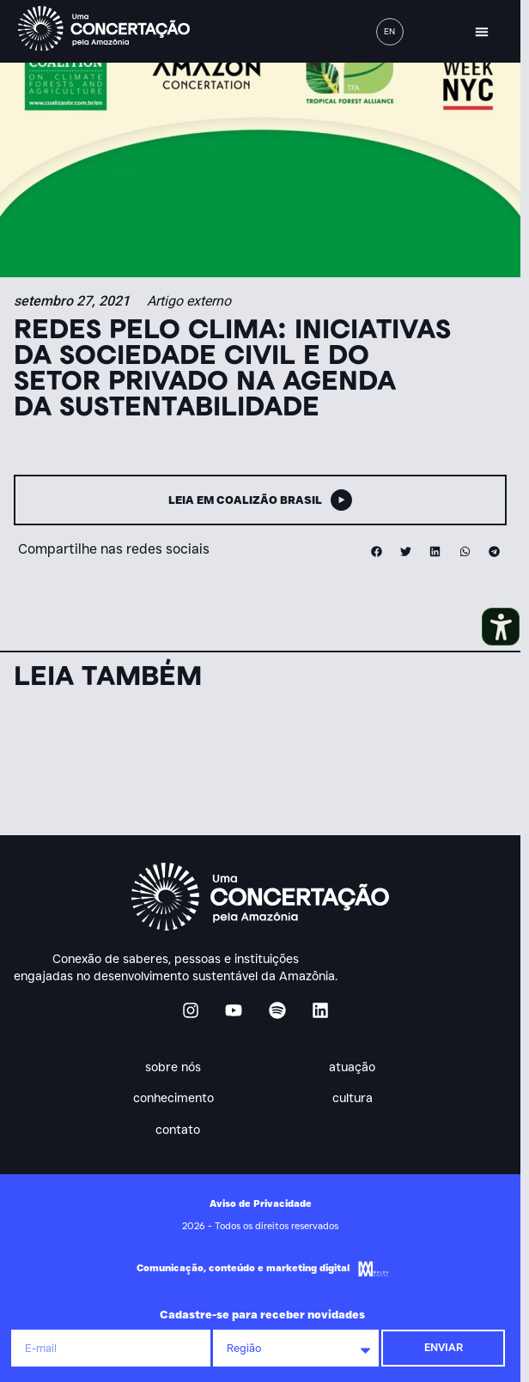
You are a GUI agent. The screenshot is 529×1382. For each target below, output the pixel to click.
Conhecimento (177, 1098)
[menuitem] (390, 31)
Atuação (356, 1067)
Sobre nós (177, 1067)
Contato (177, 1129)
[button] (481, 31)
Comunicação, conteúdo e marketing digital (243, 1268)
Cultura (356, 1098)
